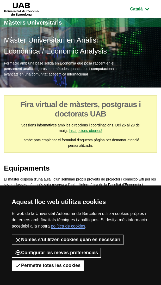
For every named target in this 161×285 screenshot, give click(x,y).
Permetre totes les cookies (47, 265)
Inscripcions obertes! (85, 131)
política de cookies (68, 226)
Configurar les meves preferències (56, 252)
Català (143, 8)
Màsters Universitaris (33, 22)
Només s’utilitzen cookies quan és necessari (67, 240)
